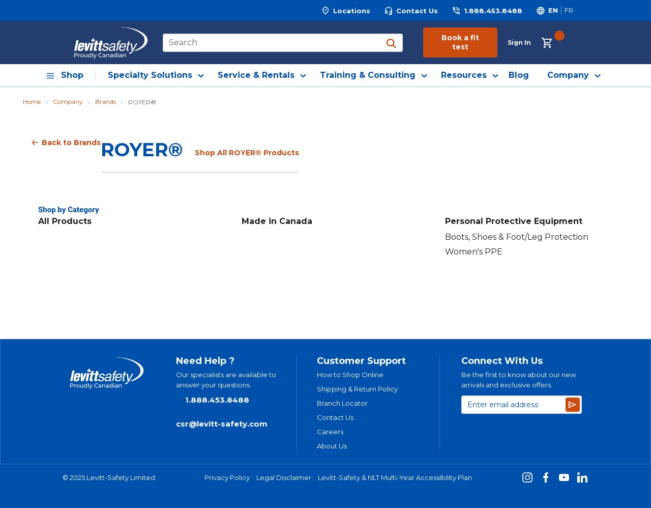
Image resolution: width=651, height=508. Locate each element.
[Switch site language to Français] (568, 10)
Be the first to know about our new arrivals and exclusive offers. (518, 380)
